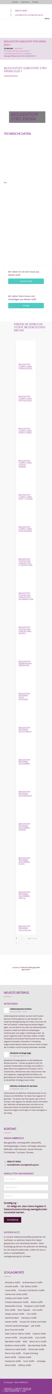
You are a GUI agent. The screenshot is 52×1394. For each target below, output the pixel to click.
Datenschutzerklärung (24, 1237)
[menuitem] (8, 1388)
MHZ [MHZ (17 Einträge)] (25, 1342)
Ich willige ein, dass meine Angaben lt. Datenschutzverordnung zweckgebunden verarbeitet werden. (25, 1209)
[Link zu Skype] (42, 1385)
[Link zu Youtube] (46, 1385)
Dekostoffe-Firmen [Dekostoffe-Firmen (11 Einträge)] (13, 1306)
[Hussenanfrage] (26, 281)
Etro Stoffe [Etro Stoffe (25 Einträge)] (37, 1310)
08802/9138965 (21, 11)
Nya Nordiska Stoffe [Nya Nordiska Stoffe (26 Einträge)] (37, 1346)
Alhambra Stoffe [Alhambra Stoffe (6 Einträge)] (12, 1283)
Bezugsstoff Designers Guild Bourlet (25, 794)
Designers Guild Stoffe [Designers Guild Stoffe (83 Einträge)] (34, 1306)
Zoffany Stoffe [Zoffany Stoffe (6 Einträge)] (24, 1365)
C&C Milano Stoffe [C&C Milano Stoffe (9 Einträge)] (29, 1287)
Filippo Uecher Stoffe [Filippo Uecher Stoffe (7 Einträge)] (14, 1314)
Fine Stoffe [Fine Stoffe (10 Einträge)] (32, 1314)
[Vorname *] (26, 1179)
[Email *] (26, 1196)
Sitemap (35, 2)
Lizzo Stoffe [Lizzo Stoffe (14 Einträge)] (40, 1338)
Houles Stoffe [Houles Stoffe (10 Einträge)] (11, 1322)
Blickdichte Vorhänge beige (20, 1053)
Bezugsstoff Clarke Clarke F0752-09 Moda (25, 529)
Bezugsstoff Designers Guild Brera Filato (24, 861)
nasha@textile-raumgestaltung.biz (29, 15)
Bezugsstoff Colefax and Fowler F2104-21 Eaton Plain (25, 562)
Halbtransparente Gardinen (20, 1009)
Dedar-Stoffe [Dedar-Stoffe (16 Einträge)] (37, 1302)
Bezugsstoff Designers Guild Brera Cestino (24, 827)
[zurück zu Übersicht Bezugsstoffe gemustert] (26, 968)
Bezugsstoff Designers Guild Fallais (25, 928)
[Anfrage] (26, 305)
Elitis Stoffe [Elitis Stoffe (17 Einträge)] (10, 1310)
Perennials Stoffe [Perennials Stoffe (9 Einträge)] (36, 1350)
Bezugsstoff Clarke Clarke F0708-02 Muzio (25, 367)
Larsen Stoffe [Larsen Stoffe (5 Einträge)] (11, 1338)
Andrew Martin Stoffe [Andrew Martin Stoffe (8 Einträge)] (32, 1283)
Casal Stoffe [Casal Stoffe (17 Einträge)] (10, 1290)
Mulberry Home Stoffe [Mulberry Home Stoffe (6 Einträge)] (15, 1346)
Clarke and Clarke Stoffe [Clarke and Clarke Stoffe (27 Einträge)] (16, 1294)
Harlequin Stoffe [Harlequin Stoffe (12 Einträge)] (29, 1318)
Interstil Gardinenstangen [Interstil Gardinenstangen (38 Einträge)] (17, 1326)
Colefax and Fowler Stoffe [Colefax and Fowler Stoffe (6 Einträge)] (17, 1298)
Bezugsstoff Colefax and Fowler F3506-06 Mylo (25, 630)
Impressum (25, 2)
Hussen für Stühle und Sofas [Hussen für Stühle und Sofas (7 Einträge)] (33, 1322)
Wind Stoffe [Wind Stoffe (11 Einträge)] (10, 1365)
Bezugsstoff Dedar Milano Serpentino (25, 664)
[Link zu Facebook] (29, 1385)
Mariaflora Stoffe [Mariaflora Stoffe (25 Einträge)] (13, 1342)
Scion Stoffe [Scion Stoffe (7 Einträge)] (28, 1361)
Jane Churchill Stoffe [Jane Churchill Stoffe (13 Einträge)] (14, 1330)
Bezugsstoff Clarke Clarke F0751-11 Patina (26, 497)
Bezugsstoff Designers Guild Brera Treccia (24, 895)
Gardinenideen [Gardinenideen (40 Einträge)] (12, 1318)
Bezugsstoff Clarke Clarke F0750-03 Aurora (25, 464)
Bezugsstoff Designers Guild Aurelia (25, 730)
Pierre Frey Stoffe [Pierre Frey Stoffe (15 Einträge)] (13, 1353)
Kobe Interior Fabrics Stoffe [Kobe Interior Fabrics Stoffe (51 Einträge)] (17, 1334)
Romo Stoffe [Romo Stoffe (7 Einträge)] (10, 1357)
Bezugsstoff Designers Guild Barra (24, 762)
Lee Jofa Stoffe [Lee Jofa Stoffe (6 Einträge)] (26, 1338)
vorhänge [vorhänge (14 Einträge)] (41, 1361)
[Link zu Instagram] (33, 1385)
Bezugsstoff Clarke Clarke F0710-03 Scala (25, 399)
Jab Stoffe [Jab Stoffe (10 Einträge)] (35, 1326)
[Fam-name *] (26, 1187)
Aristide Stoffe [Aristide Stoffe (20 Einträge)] (11, 1287)
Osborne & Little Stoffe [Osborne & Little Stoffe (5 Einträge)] (15, 1350)
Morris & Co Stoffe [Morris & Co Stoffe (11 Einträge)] (38, 1342)
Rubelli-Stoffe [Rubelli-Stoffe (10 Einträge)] (25, 1357)
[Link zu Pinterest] (38, 1385)
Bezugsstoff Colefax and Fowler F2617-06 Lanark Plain (26, 596)
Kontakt (15, 2)
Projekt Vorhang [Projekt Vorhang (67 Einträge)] (30, 1353)
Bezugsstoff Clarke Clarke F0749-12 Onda (25, 431)
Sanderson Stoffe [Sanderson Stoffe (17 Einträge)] (13, 1361)
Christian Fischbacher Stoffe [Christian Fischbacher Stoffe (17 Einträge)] (31, 1290)
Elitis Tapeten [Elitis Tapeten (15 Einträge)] (24, 1310)
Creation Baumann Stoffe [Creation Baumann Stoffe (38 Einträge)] (16, 1302)
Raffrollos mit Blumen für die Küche (23, 1086)
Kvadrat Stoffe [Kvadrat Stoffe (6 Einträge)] (39, 1334)
